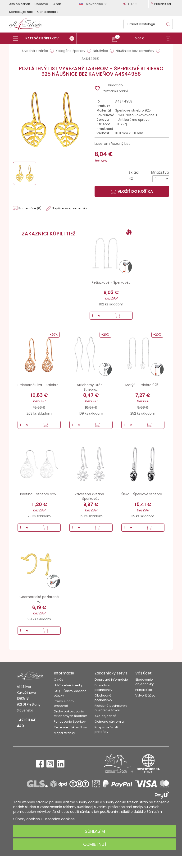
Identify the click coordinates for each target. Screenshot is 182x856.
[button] (141, 39)
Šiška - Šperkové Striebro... (142, 494)
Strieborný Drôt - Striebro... (91, 387)
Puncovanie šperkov (70, 721)
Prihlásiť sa (143, 690)
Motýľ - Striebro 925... (142, 385)
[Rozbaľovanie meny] (131, 4)
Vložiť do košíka (132, 191)
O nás (57, 4)
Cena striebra (48, 12)
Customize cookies (58, 818)
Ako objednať (19, 4)
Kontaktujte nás (21, 12)
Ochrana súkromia (109, 721)
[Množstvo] (160, 178)
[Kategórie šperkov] (45, 38)
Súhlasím (95, 831)
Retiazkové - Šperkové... (111, 282)
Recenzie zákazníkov (70, 727)
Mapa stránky (64, 733)
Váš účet (143, 673)
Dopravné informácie (111, 679)
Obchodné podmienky (103, 697)
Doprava (41, 4)
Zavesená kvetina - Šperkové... (91, 496)
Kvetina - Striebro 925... (39, 494)
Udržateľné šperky (68, 685)
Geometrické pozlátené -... (39, 599)
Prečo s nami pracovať (64, 703)
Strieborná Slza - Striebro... (39, 385)
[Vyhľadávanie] (148, 24)
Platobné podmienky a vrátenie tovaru (111, 707)
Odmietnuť (95, 844)
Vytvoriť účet (145, 695)
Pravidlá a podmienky (103, 687)
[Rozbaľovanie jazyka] (93, 4)
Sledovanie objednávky (144, 681)
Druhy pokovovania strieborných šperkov (70, 713)
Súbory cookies (26, 818)
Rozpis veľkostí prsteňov (106, 729)
